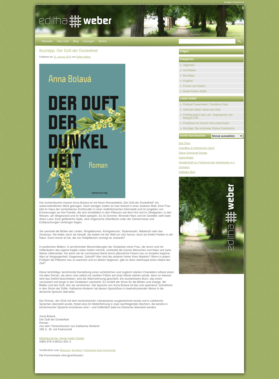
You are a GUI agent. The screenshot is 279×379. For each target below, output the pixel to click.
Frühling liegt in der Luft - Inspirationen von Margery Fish (208, 116)
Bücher (103, 41)
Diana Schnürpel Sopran (193, 152)
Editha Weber (83, 56)
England (188, 80)
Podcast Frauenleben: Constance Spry (205, 104)
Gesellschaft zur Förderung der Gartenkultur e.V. (207, 162)
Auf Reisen (189, 70)
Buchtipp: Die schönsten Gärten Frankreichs (208, 128)
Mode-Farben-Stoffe (194, 91)
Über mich (63, 41)
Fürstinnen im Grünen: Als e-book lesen (206, 123)
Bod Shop (184, 143)
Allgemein (65, 350)
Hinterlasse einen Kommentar (100, 350)
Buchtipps (76, 350)
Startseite (47, 41)
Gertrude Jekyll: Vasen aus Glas (201, 109)
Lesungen (88, 41)
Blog (75, 41)
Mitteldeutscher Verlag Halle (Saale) (61, 338)
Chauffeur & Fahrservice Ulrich (196, 148)
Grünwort (184, 167)
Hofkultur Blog (187, 172)
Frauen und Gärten (194, 86)
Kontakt (227, 2)
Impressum (238, 2)
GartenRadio (186, 157)
